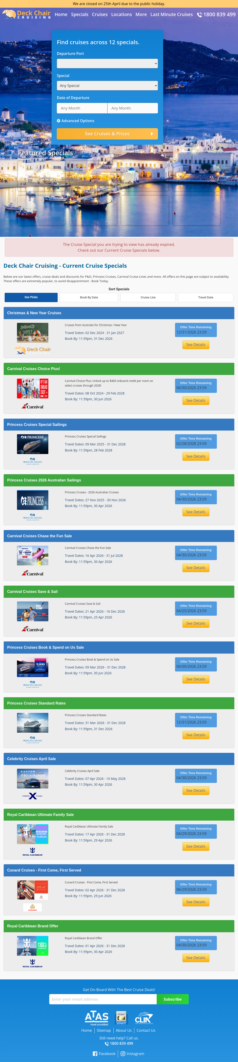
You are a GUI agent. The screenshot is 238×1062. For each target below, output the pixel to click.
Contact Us (146, 1030)
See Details (195, 344)
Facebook (104, 1053)
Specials (79, 14)
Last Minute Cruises (171, 14)
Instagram (132, 1053)
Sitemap (104, 1030)
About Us (124, 1030)
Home (61, 14)
